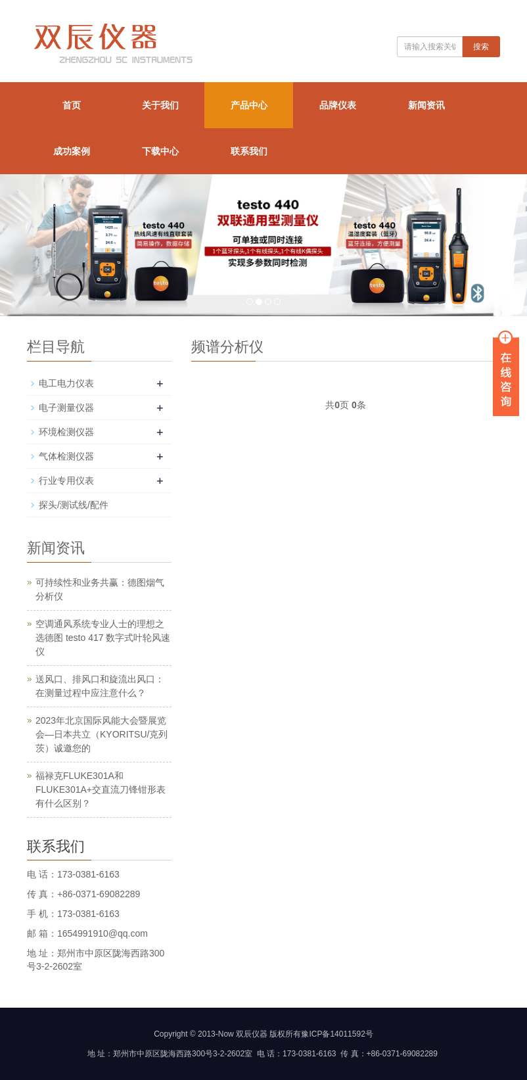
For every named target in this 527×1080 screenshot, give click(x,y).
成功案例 (71, 151)
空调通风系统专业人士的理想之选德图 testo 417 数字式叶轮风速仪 (102, 638)
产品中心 (249, 105)
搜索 (481, 46)
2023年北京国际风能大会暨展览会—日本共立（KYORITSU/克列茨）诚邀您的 (101, 734)
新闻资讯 (426, 105)
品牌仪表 (337, 105)
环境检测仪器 (66, 432)
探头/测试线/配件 (73, 505)
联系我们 (249, 151)
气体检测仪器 (66, 456)
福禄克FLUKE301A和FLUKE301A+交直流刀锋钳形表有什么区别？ (100, 789)
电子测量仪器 (66, 407)
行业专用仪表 (66, 480)
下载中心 (160, 151)
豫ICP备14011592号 (337, 1034)
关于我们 (160, 105)
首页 (71, 105)
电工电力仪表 (66, 383)
